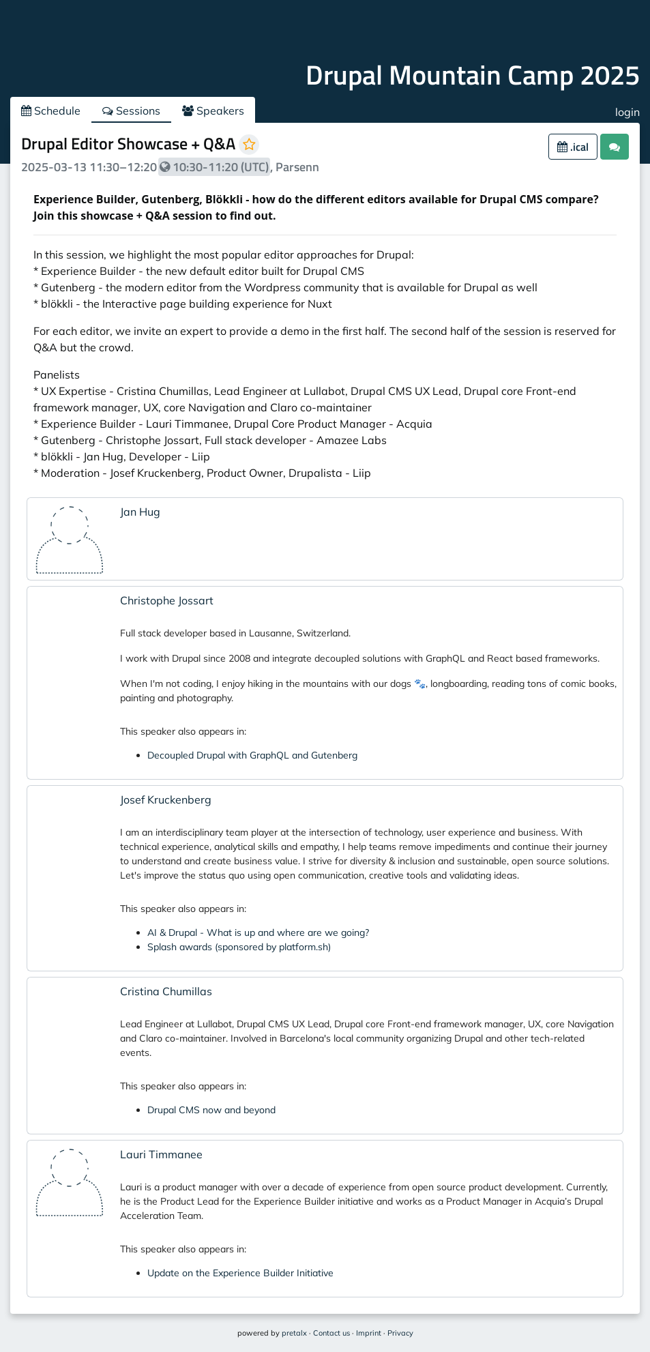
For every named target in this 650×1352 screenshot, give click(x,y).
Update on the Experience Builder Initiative (240, 1273)
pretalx (294, 1333)
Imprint (368, 1333)
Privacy (400, 1333)
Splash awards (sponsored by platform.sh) (239, 947)
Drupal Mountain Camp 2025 (473, 74)
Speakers (213, 110)
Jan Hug (140, 511)
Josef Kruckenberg (165, 799)
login (627, 112)
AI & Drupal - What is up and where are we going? (258, 932)
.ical (573, 146)
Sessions (131, 110)
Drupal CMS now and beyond (211, 1110)
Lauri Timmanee (161, 1154)
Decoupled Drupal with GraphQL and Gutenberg (252, 755)
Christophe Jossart (166, 600)
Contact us (331, 1333)
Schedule (50, 110)
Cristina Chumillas (166, 991)
